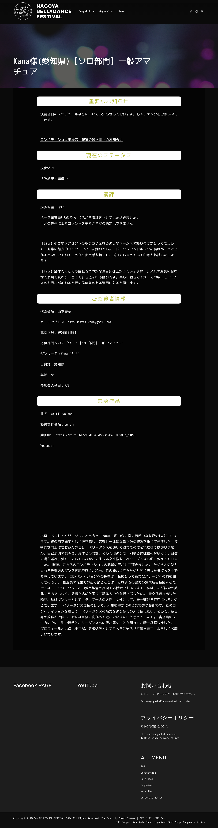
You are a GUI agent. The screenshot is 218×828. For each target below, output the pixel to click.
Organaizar (106, 11)
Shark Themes (128, 818)
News (121, 11)
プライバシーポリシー (152, 818)
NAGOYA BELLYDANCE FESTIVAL (54, 11)
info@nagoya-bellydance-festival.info (165, 701)
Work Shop (147, 791)
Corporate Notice (152, 797)
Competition (87, 11)
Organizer (147, 785)
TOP (143, 766)
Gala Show (147, 778)
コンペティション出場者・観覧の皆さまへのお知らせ (81, 139)
